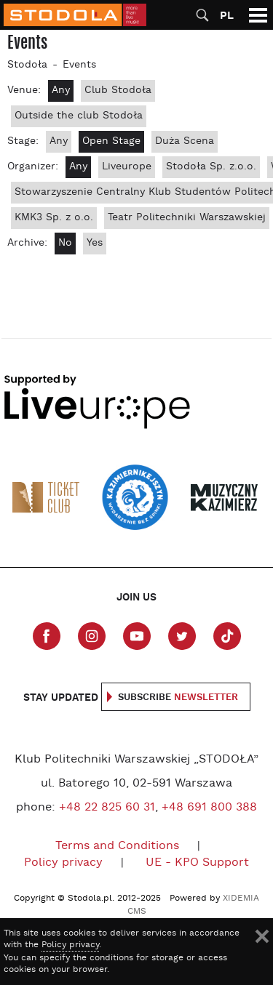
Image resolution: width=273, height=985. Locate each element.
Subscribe (178, 697)
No (65, 243)
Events (79, 65)
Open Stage (111, 141)
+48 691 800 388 (209, 808)
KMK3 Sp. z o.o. (54, 218)
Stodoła (27, 65)
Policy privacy (63, 863)
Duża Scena (184, 141)
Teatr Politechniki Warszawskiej (187, 218)
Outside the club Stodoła (79, 116)
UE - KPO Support (197, 863)
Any (61, 90)
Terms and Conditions (117, 846)
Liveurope (126, 167)
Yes (95, 243)
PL (227, 16)
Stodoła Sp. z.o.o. (211, 167)
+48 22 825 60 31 (107, 808)
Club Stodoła (117, 90)
